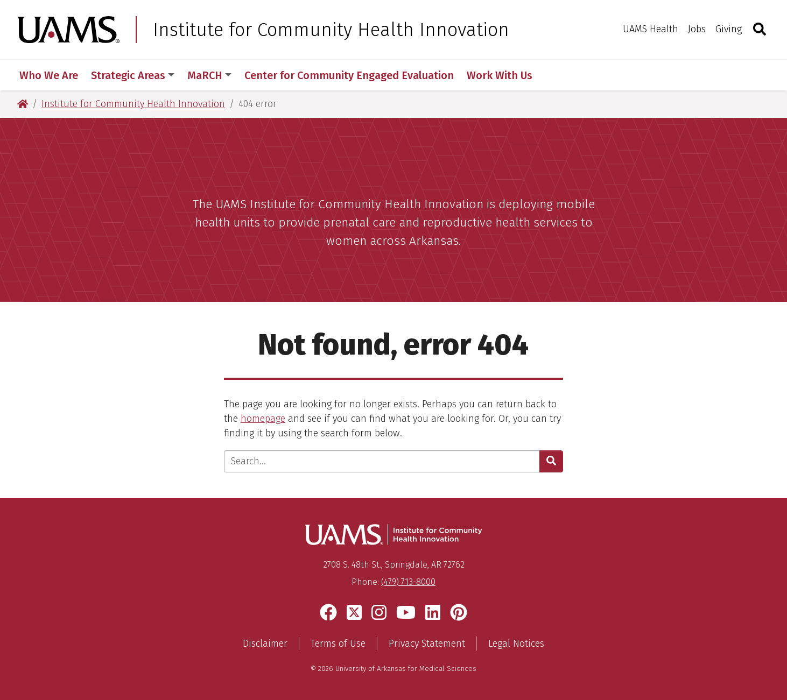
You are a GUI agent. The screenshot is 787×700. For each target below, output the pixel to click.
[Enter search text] (382, 461)
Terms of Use (338, 643)
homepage (263, 419)
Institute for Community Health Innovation (331, 29)
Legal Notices (516, 643)
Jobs (697, 29)
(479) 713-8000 (408, 582)
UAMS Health (650, 29)
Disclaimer (265, 643)
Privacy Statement (427, 643)
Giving (728, 29)
